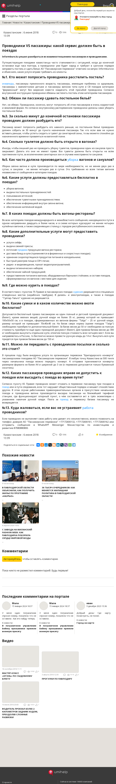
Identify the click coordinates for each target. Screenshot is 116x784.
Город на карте (85, 622)
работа (87, 408)
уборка (73, 159)
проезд (64, 399)
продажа (22, 249)
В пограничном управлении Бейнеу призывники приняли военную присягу (19, 628)
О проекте (7, 782)
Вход (106, 5)
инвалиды (8, 83)
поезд (5, 387)
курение (78, 291)
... (20, 493)
